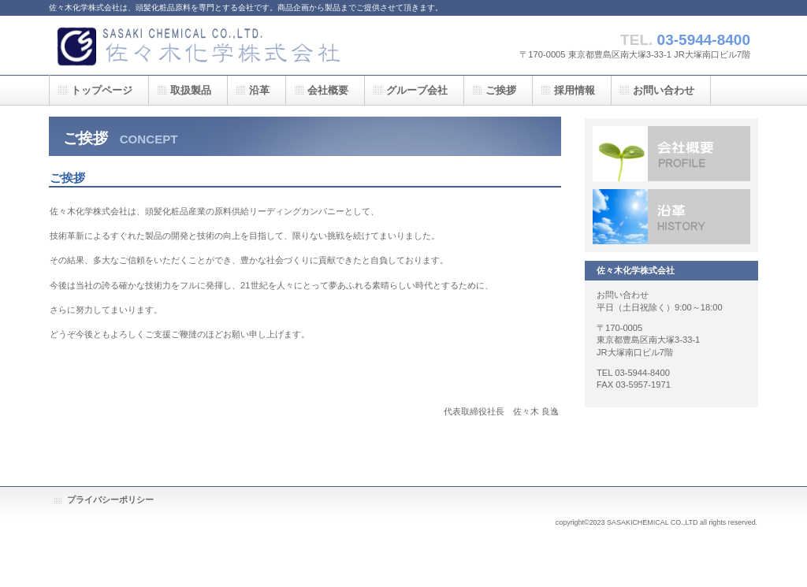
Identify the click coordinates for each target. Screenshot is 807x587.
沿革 (671, 216)
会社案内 (671, 153)
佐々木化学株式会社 (206, 45)
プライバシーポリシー (110, 499)
